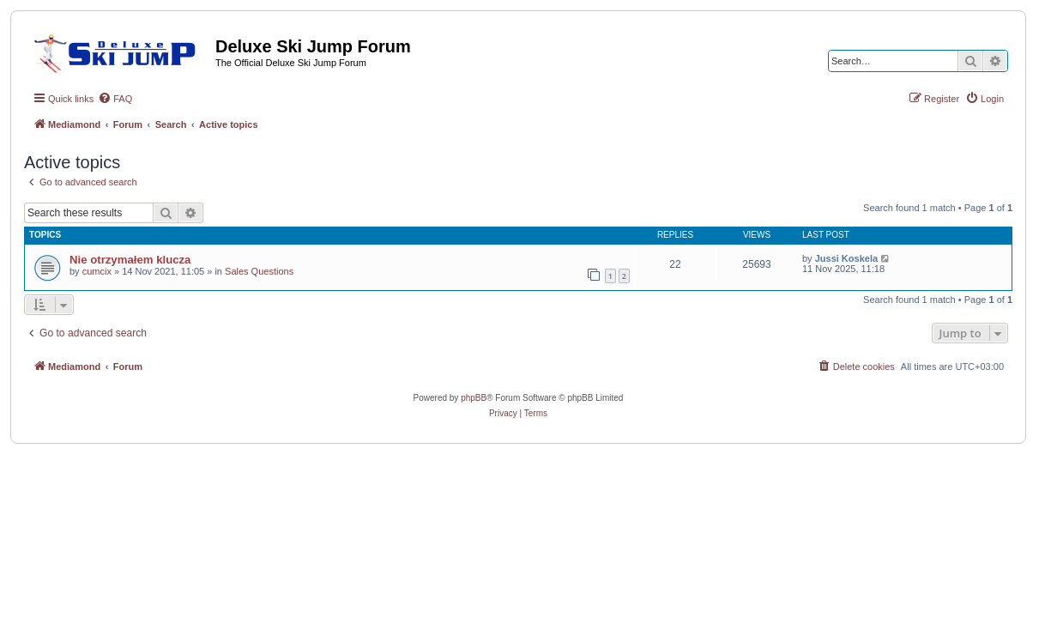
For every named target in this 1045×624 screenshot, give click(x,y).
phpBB (473, 398)
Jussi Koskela (846, 258)
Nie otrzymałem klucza (129, 259)
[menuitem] (115, 98)
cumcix (97, 271)
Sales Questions (259, 271)
